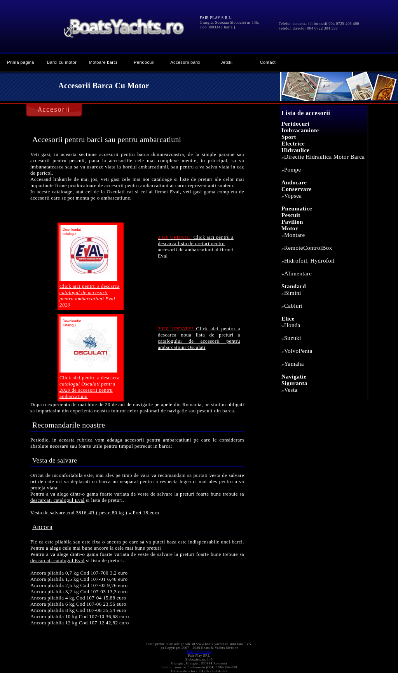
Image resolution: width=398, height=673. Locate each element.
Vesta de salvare (54, 460)
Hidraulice (295, 150)
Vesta (290, 390)
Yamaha (294, 364)
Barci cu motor (62, 62)
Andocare (294, 182)
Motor (289, 228)
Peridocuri (144, 62)
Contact (268, 62)
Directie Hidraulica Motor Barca (324, 157)
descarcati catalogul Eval (57, 500)
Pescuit (290, 215)
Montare (294, 235)
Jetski (226, 62)
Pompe (292, 169)
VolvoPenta (298, 351)
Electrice (293, 143)
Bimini (292, 293)
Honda (292, 325)
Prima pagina (20, 62)
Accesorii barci (185, 62)
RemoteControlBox (308, 248)
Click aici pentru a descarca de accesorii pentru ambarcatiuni (89, 387)
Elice (288, 318)
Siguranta (294, 383)
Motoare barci (103, 62)
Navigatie (293, 376)
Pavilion (292, 222)
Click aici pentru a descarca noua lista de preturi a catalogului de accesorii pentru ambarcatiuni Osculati (199, 338)
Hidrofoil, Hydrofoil (309, 261)
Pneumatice (296, 208)
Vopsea (293, 196)
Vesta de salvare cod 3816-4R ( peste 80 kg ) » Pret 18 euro (94, 512)
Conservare (296, 189)
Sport (288, 137)
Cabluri (293, 306)
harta (228, 27)
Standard (293, 286)
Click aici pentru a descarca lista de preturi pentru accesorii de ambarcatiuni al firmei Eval (196, 246)
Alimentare (298, 273)
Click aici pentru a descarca (89, 295)
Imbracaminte (300, 130)
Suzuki (292, 338)
